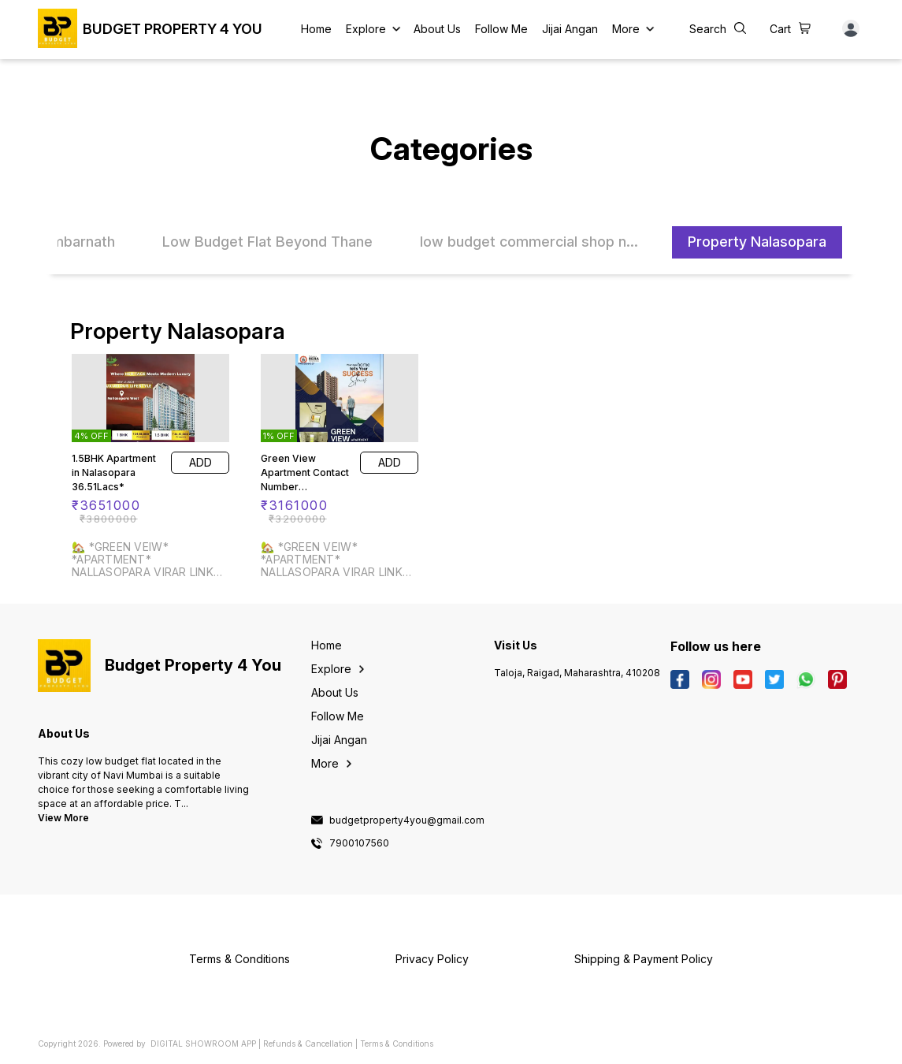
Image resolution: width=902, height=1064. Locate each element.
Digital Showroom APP (203, 1043)
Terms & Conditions (396, 1043)
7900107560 (359, 843)
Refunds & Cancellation (308, 1043)
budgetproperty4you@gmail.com (406, 820)
